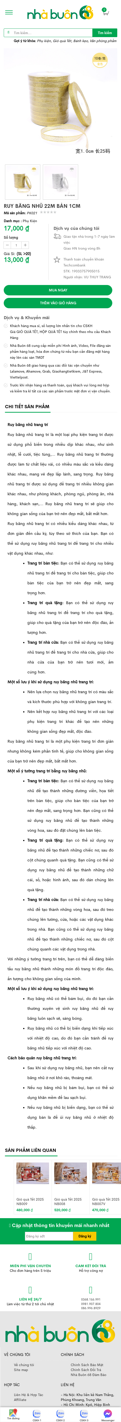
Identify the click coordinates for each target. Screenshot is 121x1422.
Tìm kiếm (105, 33)
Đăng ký (84, 1236)
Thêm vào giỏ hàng (58, 303)
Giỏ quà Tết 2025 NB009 (30, 1201)
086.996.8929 (91, 1308)
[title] (104, 32)
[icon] (7, 12)
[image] (60, 12)
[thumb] (22, 182)
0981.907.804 (91, 1304)
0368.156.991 (91, 1300)
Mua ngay (58, 290)
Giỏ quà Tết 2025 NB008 (68, 1201)
